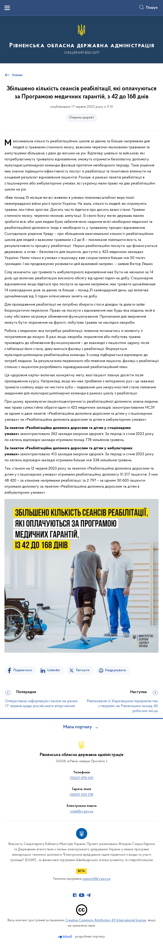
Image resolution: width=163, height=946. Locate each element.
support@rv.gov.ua (96, 879)
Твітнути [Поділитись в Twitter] (82, 670)
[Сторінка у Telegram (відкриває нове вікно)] (88, 895)
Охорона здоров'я (81, 117)
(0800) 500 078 (81, 795)
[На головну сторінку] (81, 39)
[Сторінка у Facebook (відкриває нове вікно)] (74, 895)
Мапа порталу (77, 727)
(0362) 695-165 (81, 778)
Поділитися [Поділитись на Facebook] (22, 670)
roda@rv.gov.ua (81, 811)
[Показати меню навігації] (7, 7)
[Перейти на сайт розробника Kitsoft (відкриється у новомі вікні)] (65, 936)
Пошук (152, 8)
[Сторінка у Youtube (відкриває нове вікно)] (81, 895)
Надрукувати (115, 670)
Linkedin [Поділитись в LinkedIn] (53, 670)
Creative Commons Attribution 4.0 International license (105, 920)
